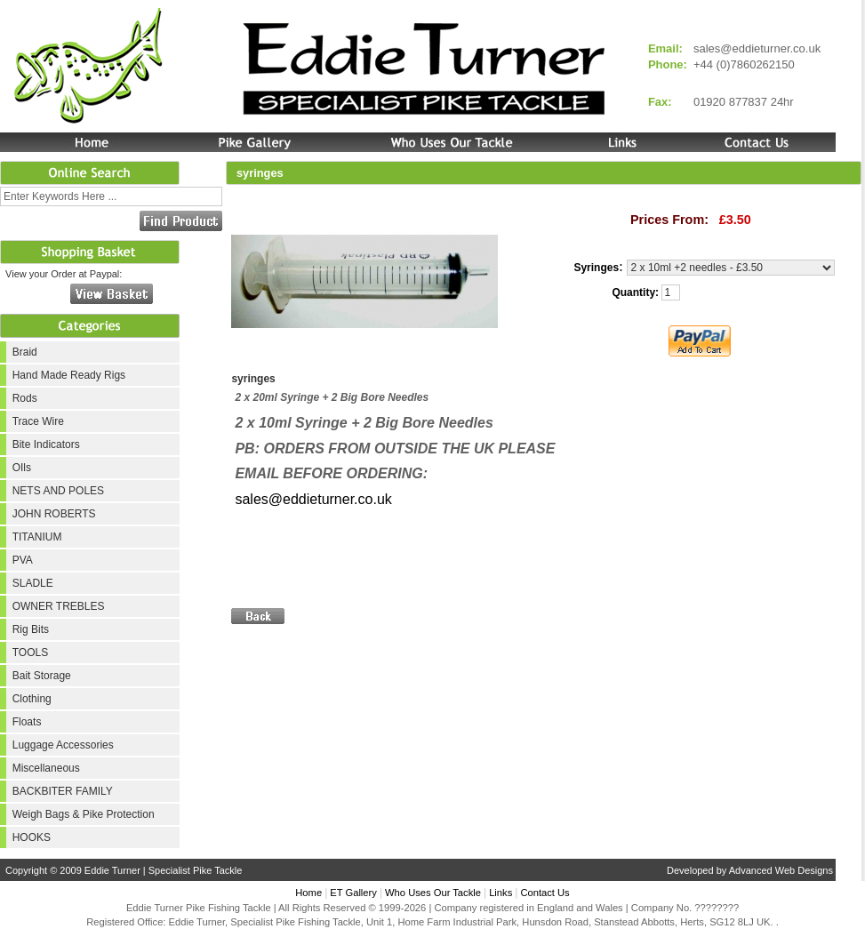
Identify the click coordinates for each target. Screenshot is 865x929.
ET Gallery (353, 892)
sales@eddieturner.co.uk (757, 48)
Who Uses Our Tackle (433, 892)
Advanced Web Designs (781, 870)
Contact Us (544, 892)
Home (308, 892)
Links (500, 892)
